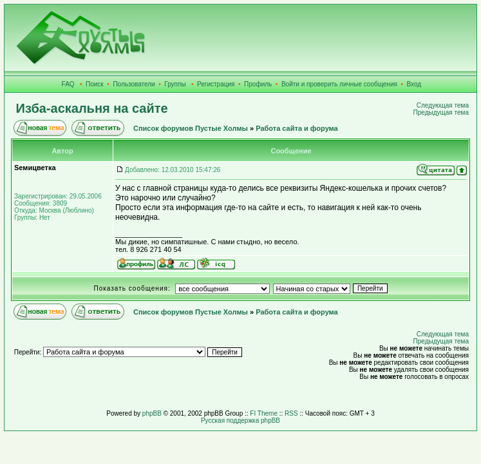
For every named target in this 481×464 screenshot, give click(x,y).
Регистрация (215, 84)
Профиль (258, 84)
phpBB (152, 413)
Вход (414, 84)
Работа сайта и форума (296, 128)
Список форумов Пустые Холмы (190, 128)
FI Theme (264, 413)
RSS (291, 413)
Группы (174, 84)
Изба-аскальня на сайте (92, 108)
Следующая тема (443, 105)
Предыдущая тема (441, 112)
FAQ (68, 84)
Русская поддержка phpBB (240, 420)
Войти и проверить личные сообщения (339, 84)
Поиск (95, 84)
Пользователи (134, 84)
